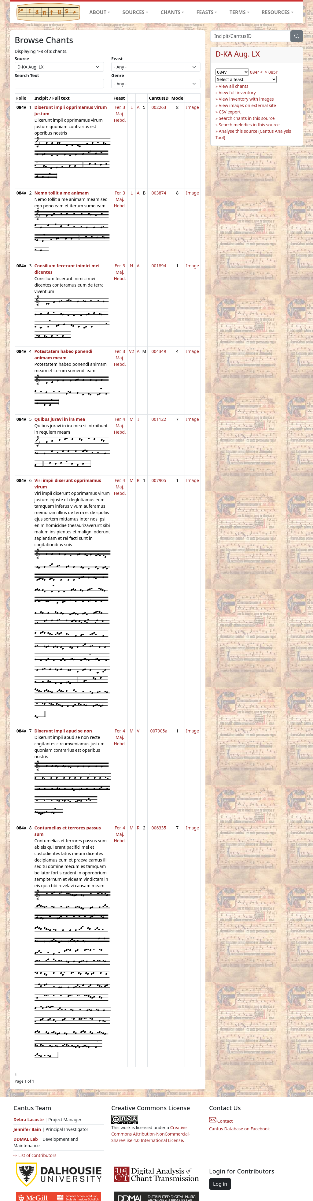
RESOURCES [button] (276, 12)
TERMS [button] (238, 12)
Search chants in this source (247, 118)
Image (192, 107)
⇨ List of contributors (34, 1155)
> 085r (271, 72)
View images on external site (247, 105)
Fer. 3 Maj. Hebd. (120, 113)
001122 (158, 419)
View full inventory (237, 92)
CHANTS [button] (170, 12)
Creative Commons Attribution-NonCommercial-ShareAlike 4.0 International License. (150, 1134)
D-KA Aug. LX (237, 54)
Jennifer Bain (27, 1129)
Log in (220, 1184)
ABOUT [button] (97, 12)
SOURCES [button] (134, 12)
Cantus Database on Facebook (239, 1129)
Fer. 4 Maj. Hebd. (120, 425)
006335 (158, 828)
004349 (158, 351)
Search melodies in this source (249, 125)
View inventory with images (246, 99)
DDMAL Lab (25, 1139)
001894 (158, 266)
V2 (131, 351)
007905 (158, 480)
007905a (158, 731)
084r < (256, 72)
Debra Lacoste (28, 1119)
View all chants (234, 86)
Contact (221, 1121)
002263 (158, 107)
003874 (158, 193)
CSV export (230, 112)
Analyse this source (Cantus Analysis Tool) (253, 134)
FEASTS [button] (205, 12)
